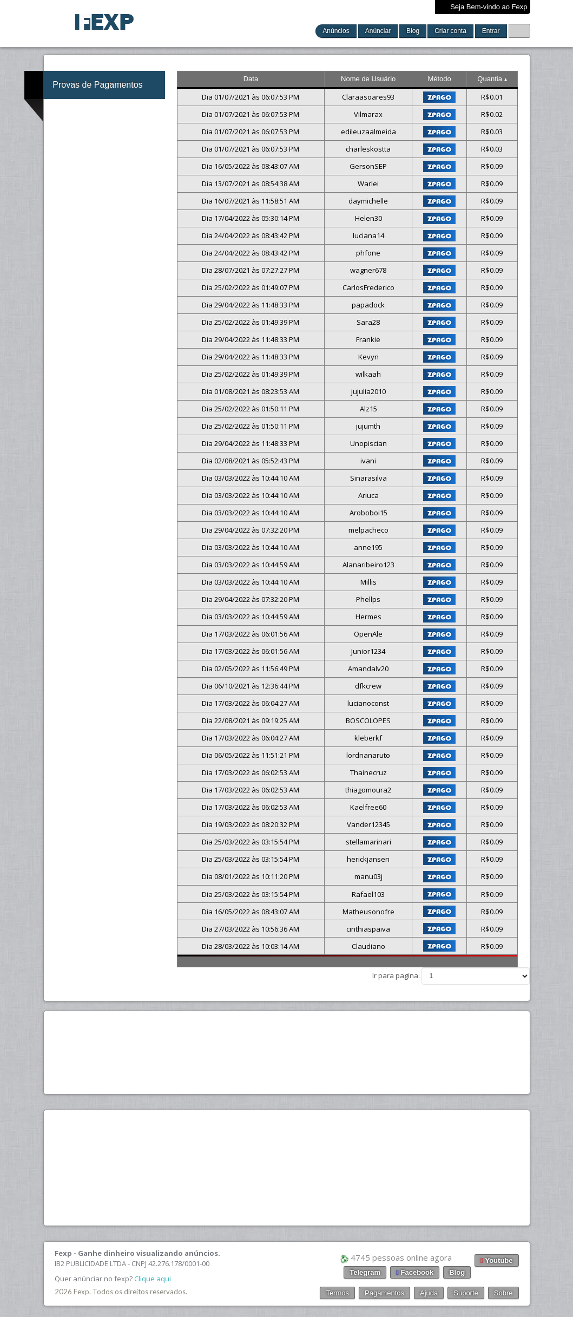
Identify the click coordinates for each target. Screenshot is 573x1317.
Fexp (81, 1291)
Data (250, 79)
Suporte (465, 1293)
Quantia (491, 79)
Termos (337, 1293)
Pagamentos (384, 1293)
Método (439, 79)
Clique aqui (152, 1278)
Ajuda (429, 1293)
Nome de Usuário (368, 79)
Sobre (503, 1293)
